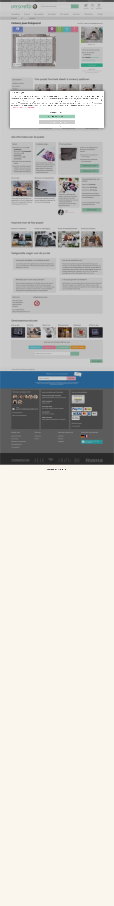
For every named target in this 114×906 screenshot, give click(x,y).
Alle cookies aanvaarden (57, 116)
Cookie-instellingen (57, 126)
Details (96, 105)
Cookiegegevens (30, 107)
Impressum (22, 107)
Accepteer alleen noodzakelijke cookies (57, 122)
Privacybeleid (14, 107)
